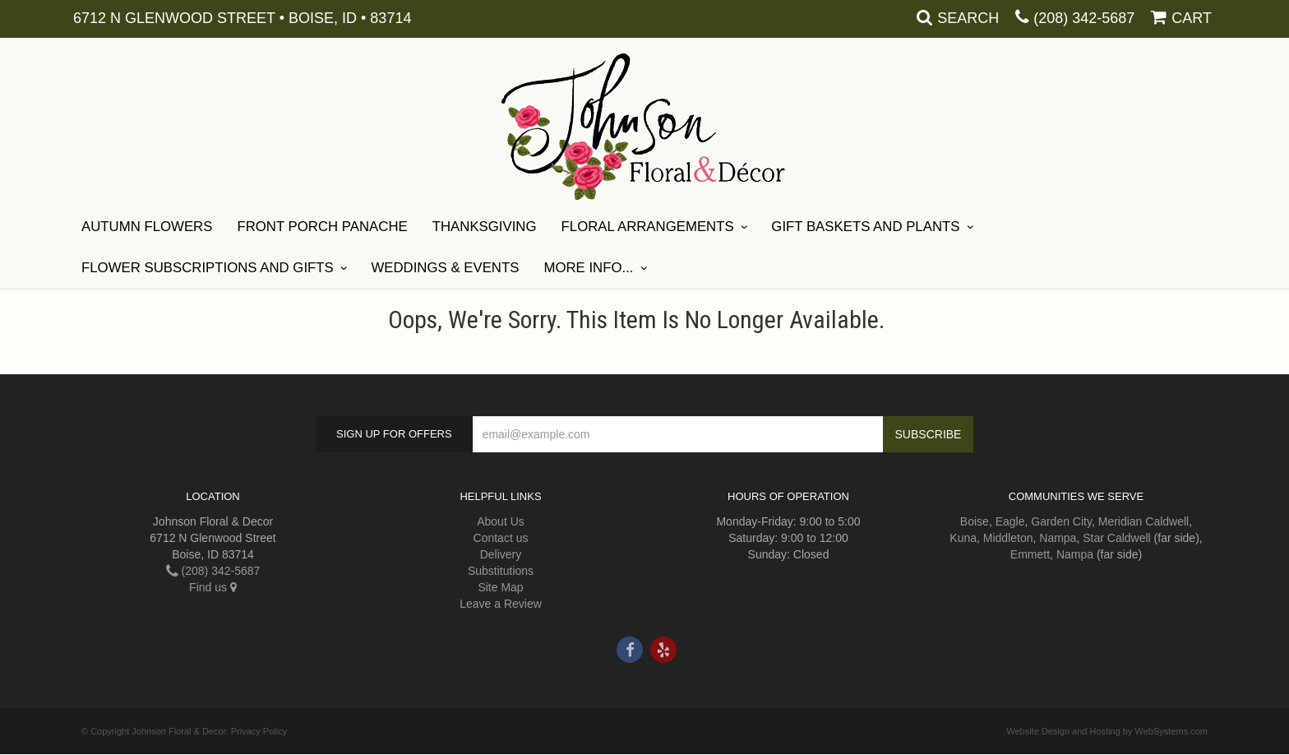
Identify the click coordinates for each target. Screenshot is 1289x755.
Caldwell (1167, 521)
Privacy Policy (259, 731)
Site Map (500, 587)
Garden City (1061, 521)
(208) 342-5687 (1083, 18)
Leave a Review (501, 603)
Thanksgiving (484, 226)
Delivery (501, 554)
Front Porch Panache (322, 226)
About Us (500, 521)
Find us (213, 587)
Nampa (1057, 537)
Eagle (1010, 521)
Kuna (963, 537)
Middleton (1008, 537)
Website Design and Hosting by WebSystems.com (1107, 731)
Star (1093, 537)
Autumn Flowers (146, 226)
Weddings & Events (445, 268)
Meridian (1120, 521)
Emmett (1030, 554)
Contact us (501, 537)
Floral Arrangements (647, 226)
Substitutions (501, 570)
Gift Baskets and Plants (865, 226)
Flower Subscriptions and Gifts (207, 268)
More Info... (588, 268)
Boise (974, 521)
